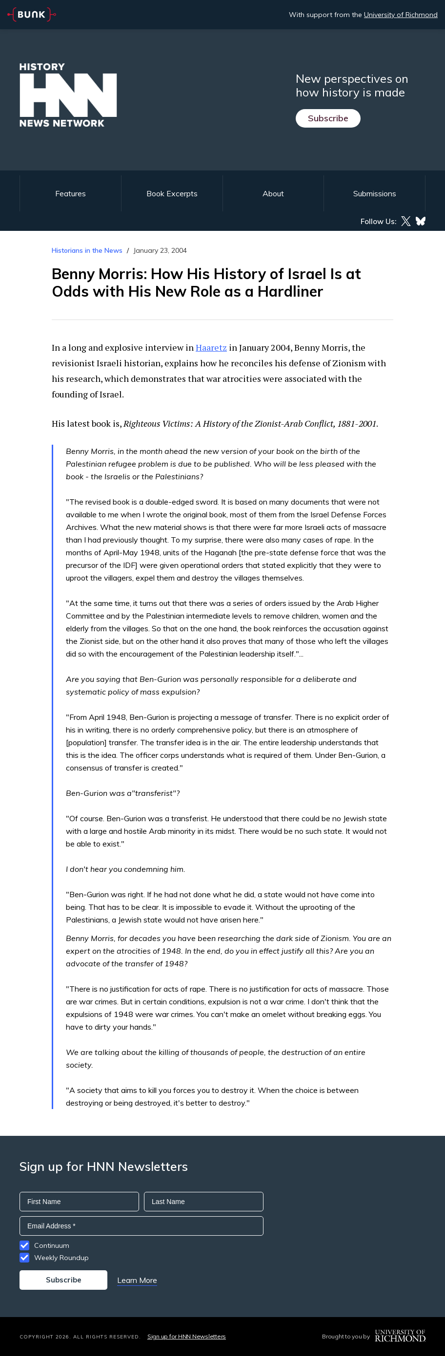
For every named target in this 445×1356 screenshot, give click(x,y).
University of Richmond (401, 14)
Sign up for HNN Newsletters (186, 1336)
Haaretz (211, 347)
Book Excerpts (172, 193)
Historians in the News (87, 250)
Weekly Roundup (61, 1257)
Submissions (374, 193)
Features (70, 193)
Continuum (51, 1245)
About (273, 193)
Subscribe (328, 118)
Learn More (137, 1280)
